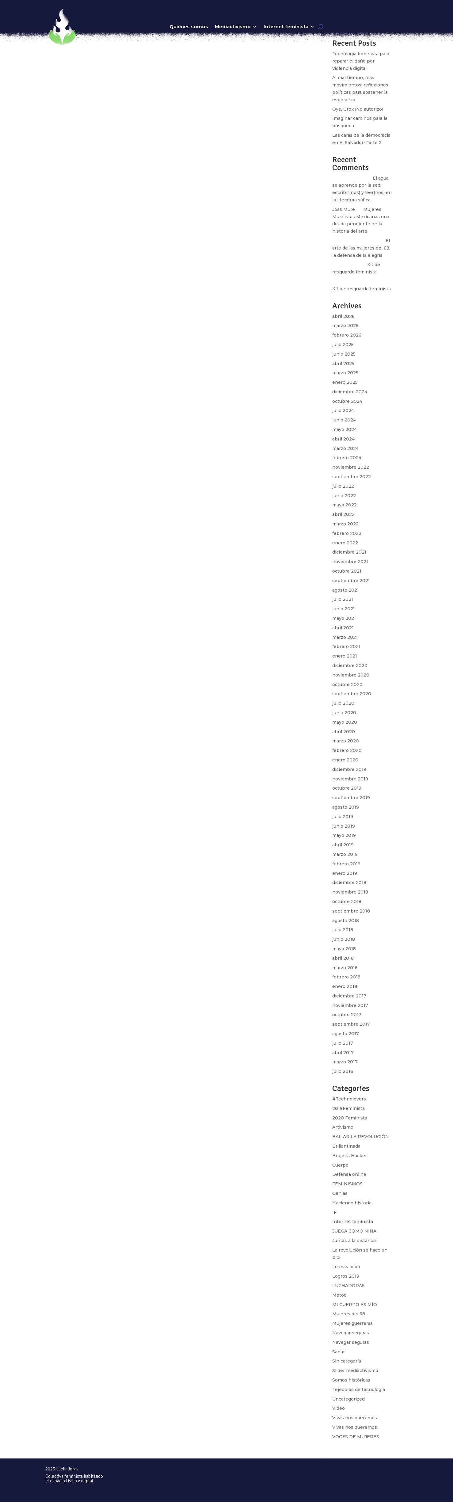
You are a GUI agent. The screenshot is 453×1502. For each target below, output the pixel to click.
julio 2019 (342, 816)
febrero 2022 (346, 533)
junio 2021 (343, 609)
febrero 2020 (347, 750)
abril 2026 (343, 316)
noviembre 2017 (350, 1005)
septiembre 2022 (351, 476)
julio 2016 (342, 1071)
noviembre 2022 (350, 467)
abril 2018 (343, 958)
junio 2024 (344, 420)
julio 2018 (342, 929)
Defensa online (349, 1174)
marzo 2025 (345, 373)
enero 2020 (345, 760)
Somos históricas (351, 1380)
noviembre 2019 (350, 779)
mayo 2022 (344, 505)
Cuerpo (340, 1165)
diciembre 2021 (349, 552)
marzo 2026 (345, 325)
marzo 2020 (345, 741)
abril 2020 (343, 731)
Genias (340, 1193)
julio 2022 (343, 486)
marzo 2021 (345, 637)
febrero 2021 (346, 646)
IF (334, 1212)
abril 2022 (343, 514)
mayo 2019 (344, 835)
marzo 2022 (345, 524)
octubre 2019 (346, 788)
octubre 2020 (347, 684)
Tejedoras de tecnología (358, 1389)
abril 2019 (343, 845)
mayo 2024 (344, 429)
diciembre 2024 (349, 392)
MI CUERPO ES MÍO (354, 1304)
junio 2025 (344, 354)
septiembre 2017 (351, 1024)
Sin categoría (346, 1361)
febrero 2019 (346, 864)
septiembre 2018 (351, 911)
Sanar (338, 1352)
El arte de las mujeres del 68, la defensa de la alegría (361, 248)
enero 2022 (345, 543)
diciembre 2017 (349, 996)
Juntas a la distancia (354, 1240)
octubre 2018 (346, 901)
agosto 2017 (345, 1033)
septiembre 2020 (351, 693)
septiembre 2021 (351, 580)
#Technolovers (349, 1099)
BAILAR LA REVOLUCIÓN (360, 1136)
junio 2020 (344, 712)
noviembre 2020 (350, 675)
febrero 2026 (346, 335)
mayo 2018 (344, 948)
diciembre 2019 (349, 769)
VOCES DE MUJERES (355, 1436)
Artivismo (342, 1127)
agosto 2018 (345, 920)
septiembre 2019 (351, 797)
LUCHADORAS (348, 1285)
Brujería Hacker (349, 1155)
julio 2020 (343, 703)
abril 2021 (343, 628)
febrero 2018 (346, 977)
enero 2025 (345, 382)
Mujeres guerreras (352, 1323)
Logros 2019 (345, 1276)
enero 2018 (344, 986)
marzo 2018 (345, 967)
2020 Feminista (349, 1118)
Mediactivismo (233, 26)
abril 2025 (343, 363)
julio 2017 (342, 1043)
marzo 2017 (345, 1062)
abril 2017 (343, 1052)
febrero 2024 (346, 457)
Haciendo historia (351, 1203)
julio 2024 (343, 410)
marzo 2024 (345, 448)
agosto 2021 (345, 590)
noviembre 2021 (350, 561)
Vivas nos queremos (354, 1417)
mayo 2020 (344, 722)
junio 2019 (343, 826)
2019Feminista (348, 1108)
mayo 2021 (344, 618)
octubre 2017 (346, 1014)
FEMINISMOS (347, 1184)
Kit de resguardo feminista (361, 289)
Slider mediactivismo (355, 1370)
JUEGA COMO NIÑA (354, 1231)
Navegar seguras (350, 1333)
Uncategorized (348, 1399)
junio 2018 (343, 939)
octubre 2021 (346, 571)
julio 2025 (343, 344)
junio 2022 (344, 495)
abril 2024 (343, 439)
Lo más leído (346, 1266)
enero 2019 (344, 873)
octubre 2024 (347, 401)
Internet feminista (286, 26)
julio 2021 (342, 599)
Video (338, 1408)
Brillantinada (346, 1146)
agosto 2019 (345, 807)
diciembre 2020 (349, 665)
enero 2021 (344, 656)
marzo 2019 (345, 854)
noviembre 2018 (350, 892)
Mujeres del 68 (348, 1314)
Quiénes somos (188, 26)
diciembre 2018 (349, 882)
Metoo (339, 1295)
